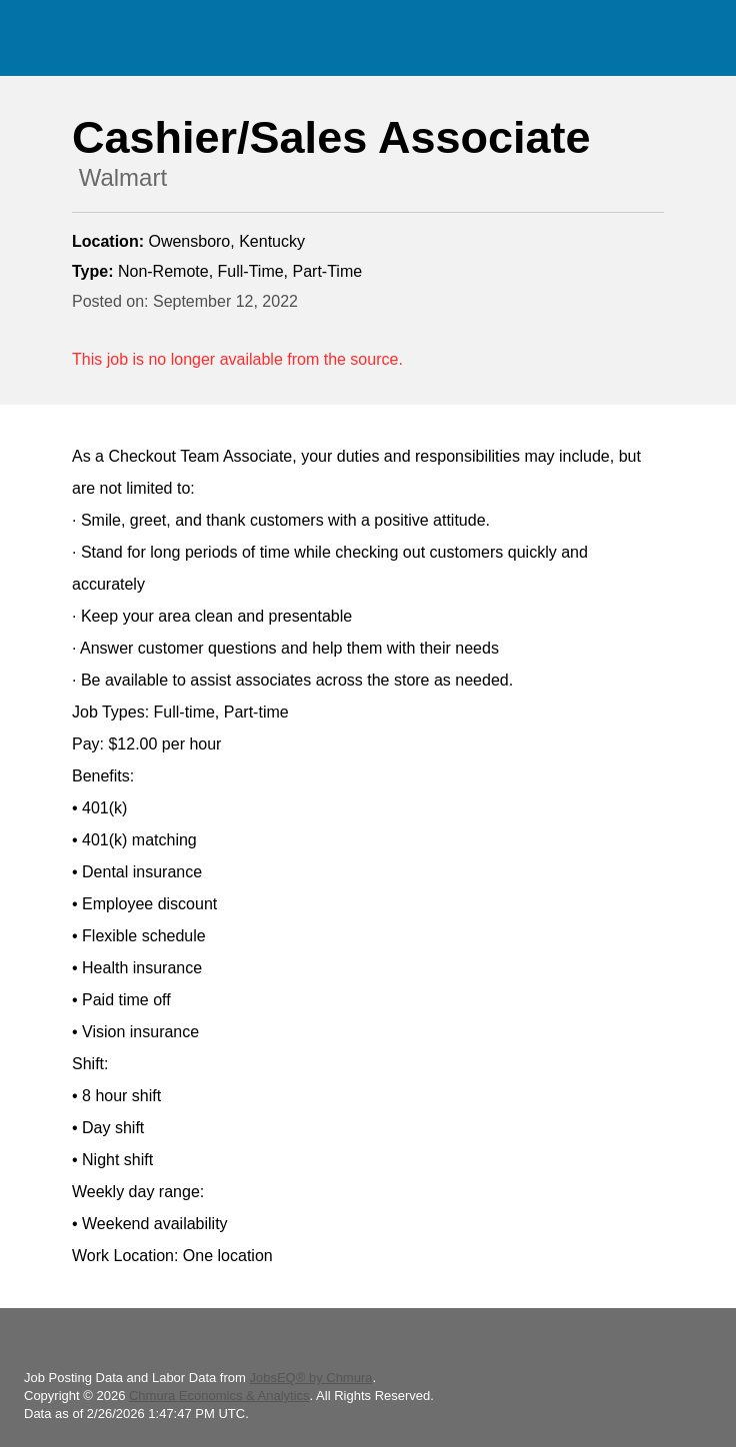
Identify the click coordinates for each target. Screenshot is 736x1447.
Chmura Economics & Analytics (219, 1395)
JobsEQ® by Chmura (310, 1377)
